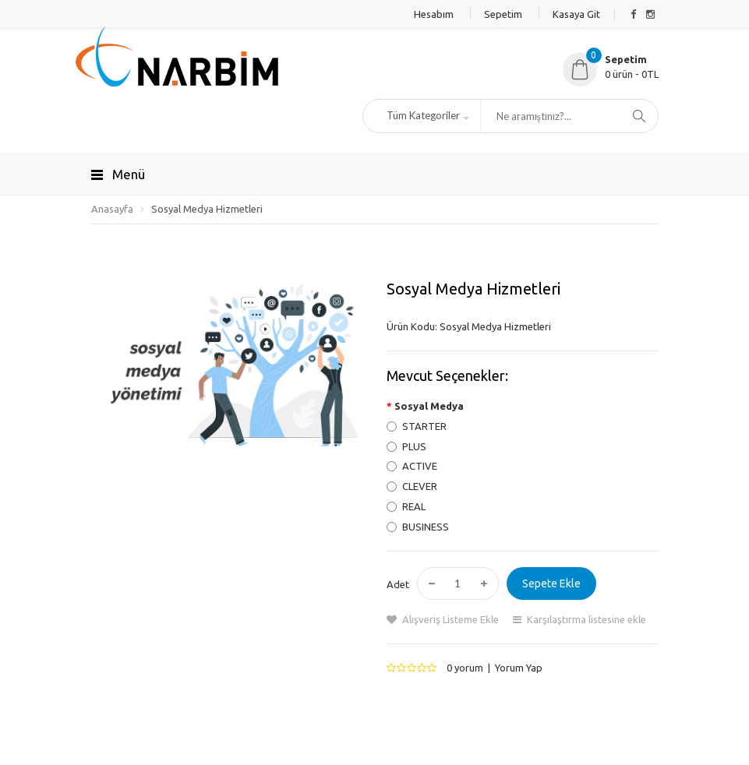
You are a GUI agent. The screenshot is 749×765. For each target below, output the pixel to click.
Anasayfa (112, 208)
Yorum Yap (518, 667)
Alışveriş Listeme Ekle (450, 619)
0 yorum (465, 667)
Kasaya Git (576, 14)
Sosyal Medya (429, 405)
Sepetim (503, 14)
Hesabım (434, 14)
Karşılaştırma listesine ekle (586, 619)
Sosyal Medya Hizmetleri (207, 208)
